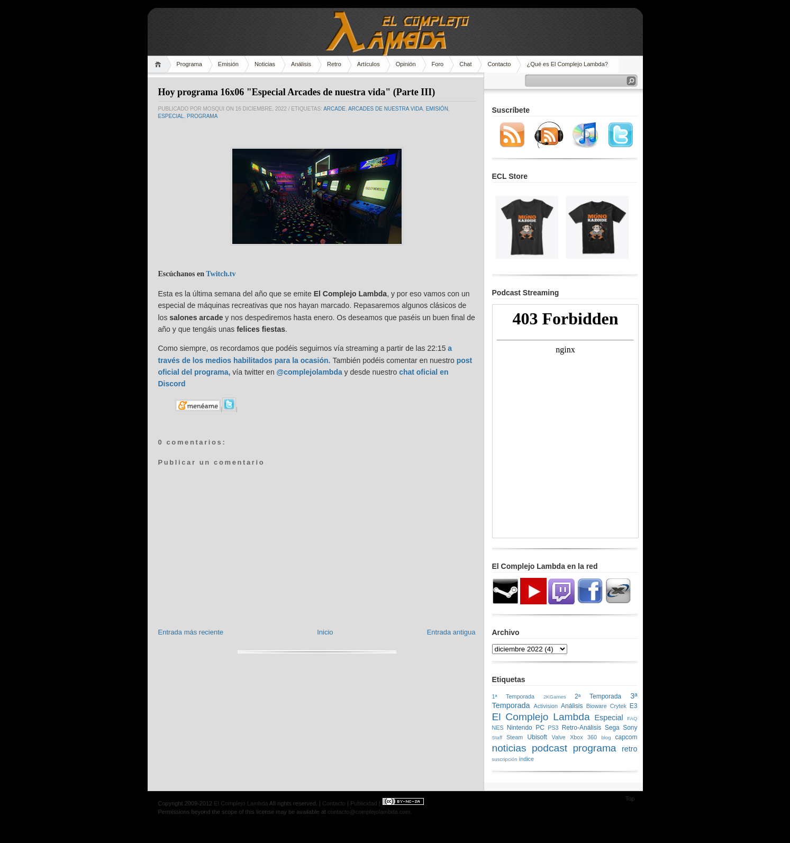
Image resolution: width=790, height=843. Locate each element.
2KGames (554, 697)
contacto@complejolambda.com (369, 812)
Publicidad (363, 803)
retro (630, 749)
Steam (514, 737)
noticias (509, 748)
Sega (612, 727)
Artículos (368, 64)
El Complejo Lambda (541, 716)
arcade (334, 109)
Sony (630, 727)
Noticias (265, 64)
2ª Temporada (598, 696)
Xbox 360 (583, 737)
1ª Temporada (513, 696)
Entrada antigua (451, 632)
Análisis (301, 64)
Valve (559, 737)
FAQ (632, 718)
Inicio (325, 632)
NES (498, 727)
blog (606, 737)
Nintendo (519, 727)
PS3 (553, 727)
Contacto (499, 64)
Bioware (596, 706)
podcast (549, 748)
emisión (437, 109)
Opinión (406, 64)
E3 (634, 706)
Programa (189, 64)
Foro (438, 64)
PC (539, 727)
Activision (545, 706)
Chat (465, 64)
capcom (626, 737)
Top (630, 798)
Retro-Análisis (582, 727)
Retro (334, 64)
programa (202, 116)
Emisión (228, 64)
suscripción (504, 759)
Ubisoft (537, 737)
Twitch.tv (220, 274)
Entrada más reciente (191, 632)
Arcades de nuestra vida (385, 109)
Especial (171, 116)
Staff (497, 737)
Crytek (618, 706)
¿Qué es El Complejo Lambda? (566, 64)
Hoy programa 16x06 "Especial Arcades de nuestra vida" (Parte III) (296, 92)
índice (526, 759)
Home (159, 64)
